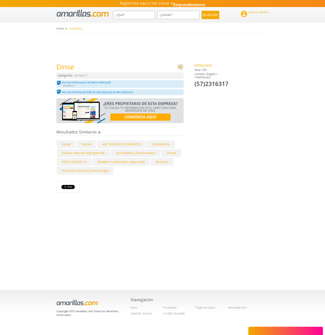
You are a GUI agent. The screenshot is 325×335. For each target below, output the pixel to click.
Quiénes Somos (141, 313)
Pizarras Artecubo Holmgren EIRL (83, 153)
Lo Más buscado (174, 313)
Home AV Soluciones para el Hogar (85, 170)
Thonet (171, 153)
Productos (170, 308)
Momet (86, 144)
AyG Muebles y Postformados (135, 153)
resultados (75, 28)
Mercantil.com (237, 308)
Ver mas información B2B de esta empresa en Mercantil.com (97, 92)
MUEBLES (80, 75)
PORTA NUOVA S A (74, 162)
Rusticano (162, 162)
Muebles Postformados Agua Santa (121, 162)
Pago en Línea (205, 308)
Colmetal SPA (161, 144)
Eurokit (66, 144)
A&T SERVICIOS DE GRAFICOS (121, 144)
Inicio (134, 308)
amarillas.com (82, 13)
